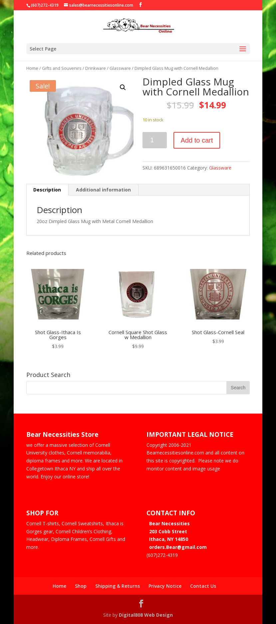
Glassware (120, 68)
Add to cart (197, 140)
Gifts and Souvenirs (62, 68)
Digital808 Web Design (146, 615)
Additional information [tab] (103, 190)
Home (32, 68)
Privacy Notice (164, 586)
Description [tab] (47, 190)
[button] (123, 87)
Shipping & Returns (117, 586)
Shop (81, 586)
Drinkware (95, 68)
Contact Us (203, 586)
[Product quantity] (154, 140)
